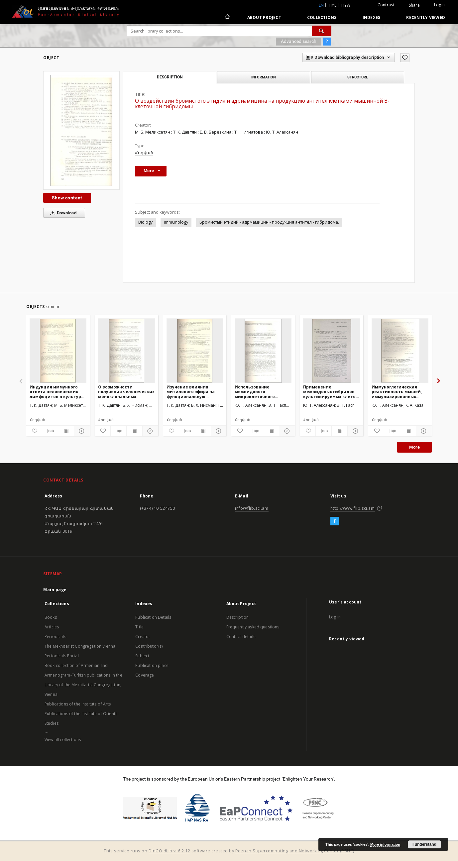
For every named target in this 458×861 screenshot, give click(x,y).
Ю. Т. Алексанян (282, 132)
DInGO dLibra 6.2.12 (169, 851)
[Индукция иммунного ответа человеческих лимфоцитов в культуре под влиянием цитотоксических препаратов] (58, 350)
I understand (424, 844)
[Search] (321, 31)
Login (439, 5)
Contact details (240, 636)
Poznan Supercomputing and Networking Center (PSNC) (294, 851)
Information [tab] (263, 77)
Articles (52, 627)
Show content (67, 197)
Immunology (176, 222)
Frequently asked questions (253, 627)
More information (385, 844)
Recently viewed (425, 17)
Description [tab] (169, 77)
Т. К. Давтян (185, 132)
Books (51, 617)
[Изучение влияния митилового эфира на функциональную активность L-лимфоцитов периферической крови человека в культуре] (195, 350)
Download (62, 213)
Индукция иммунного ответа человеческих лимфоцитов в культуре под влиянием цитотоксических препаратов (57, 391)
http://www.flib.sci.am (352, 508)
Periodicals (55, 636)
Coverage (144, 675)
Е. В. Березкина (215, 132)
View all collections (63, 739)
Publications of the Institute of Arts (78, 704)
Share (414, 5)
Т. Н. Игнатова (248, 132)
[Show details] (81, 431)
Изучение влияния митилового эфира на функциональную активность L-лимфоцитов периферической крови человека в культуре (193, 391)
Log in (335, 617)
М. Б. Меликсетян (152, 132)
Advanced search (298, 41)
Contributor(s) (149, 646)
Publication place (152, 665)
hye (332, 5)
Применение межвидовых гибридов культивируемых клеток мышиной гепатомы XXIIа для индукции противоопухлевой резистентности (331, 391)
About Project (264, 17)
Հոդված (144, 153)
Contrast (386, 5)
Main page (55, 589)
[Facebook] (334, 521)
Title (139, 627)
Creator (142, 636)
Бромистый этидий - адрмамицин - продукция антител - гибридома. (269, 222)
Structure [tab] (357, 77)
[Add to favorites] (404, 57)
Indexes (372, 17)
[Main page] (226, 17)
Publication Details (153, 617)
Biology (145, 222)
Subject (142, 656)
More (414, 447)
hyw (346, 5)
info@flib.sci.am (252, 508)
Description (237, 617)
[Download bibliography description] (50, 431)
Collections (322, 17)
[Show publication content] (66, 431)
